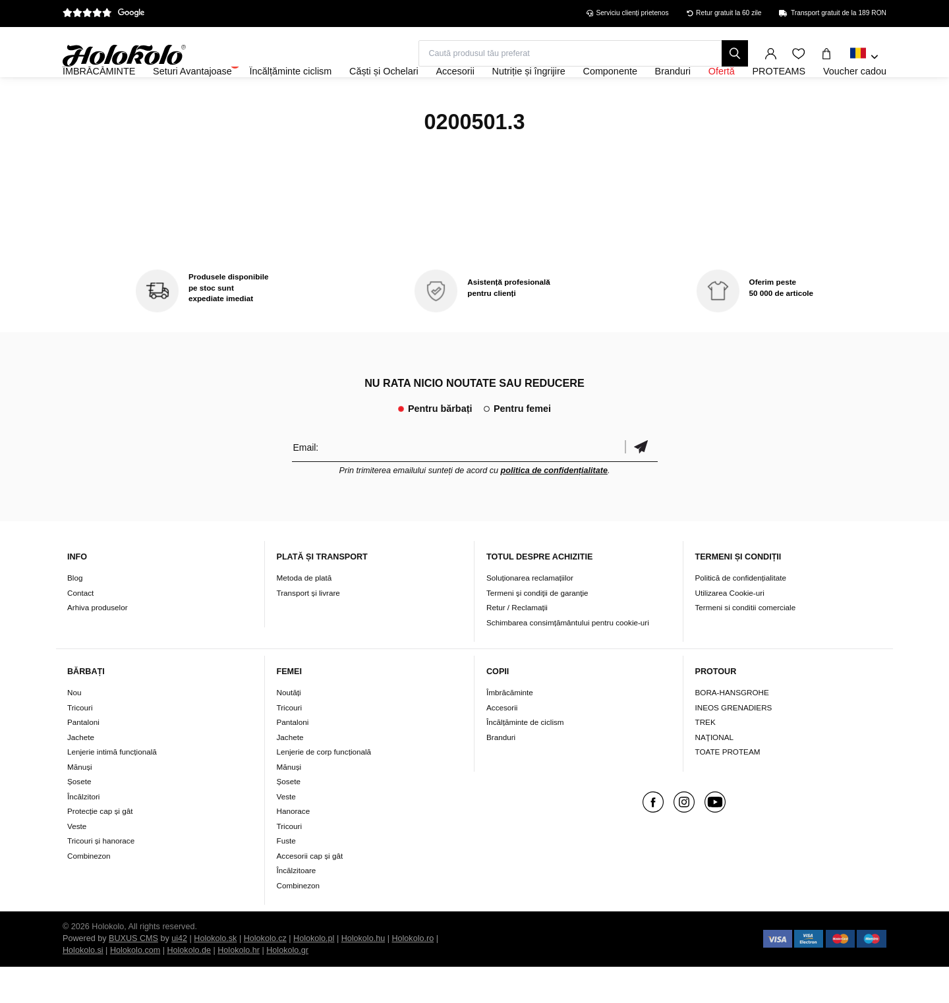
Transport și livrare (308, 628)
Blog (74, 613)
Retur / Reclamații (517, 643)
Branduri (500, 772)
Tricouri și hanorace (100, 877)
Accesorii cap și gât (310, 891)
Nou (74, 728)
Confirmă (641, 483)
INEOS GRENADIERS (733, 743)
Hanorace (293, 847)
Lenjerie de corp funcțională (324, 788)
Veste (76, 861)
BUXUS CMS (133, 974)
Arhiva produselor (97, 643)
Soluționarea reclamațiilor (529, 613)
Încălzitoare (296, 906)
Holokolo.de (189, 986)
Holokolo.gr (287, 986)
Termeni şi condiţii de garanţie (537, 628)
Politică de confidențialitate (740, 613)
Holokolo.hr (238, 986)
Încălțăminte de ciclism (525, 758)
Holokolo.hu (363, 974)
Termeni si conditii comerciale (745, 643)
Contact (80, 628)
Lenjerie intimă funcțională (112, 788)
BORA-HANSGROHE (732, 728)
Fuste (286, 877)
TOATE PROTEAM (728, 788)
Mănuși (79, 802)
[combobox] (864, 57)
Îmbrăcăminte (509, 728)
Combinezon (89, 891)
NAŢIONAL (714, 772)
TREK (705, 758)
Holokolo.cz (265, 974)
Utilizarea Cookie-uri (729, 628)
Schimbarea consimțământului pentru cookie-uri (567, 658)
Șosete (79, 817)
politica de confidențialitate (554, 506)
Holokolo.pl (313, 974)
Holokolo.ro (412, 974)
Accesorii (501, 743)
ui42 (179, 974)
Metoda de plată (304, 613)
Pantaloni (83, 758)
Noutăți (289, 728)
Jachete (80, 772)
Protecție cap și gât (99, 847)
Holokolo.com (135, 986)
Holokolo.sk (215, 974)
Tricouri (80, 743)
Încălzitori (83, 832)
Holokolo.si (83, 986)
